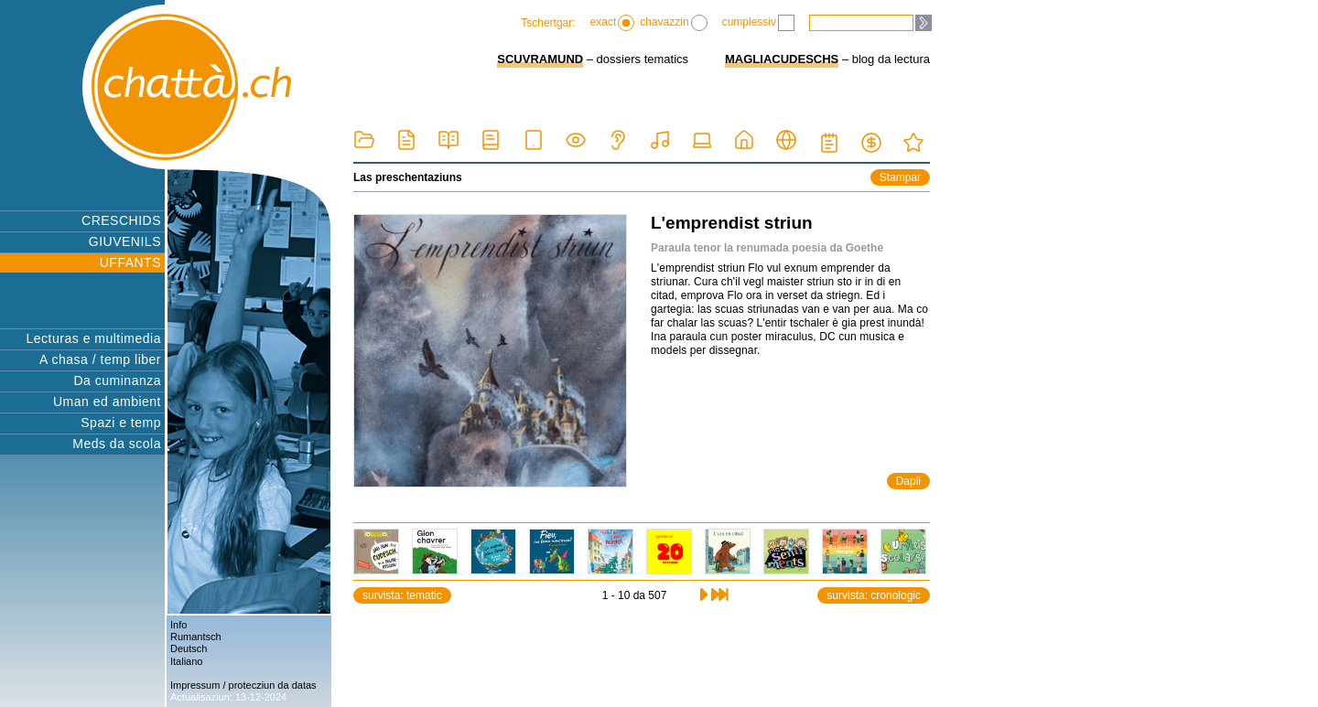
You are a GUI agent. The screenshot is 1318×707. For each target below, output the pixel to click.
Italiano (186, 661)
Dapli (908, 481)
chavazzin (673, 23)
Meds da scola (116, 443)
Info (178, 624)
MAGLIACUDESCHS (781, 59)
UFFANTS (130, 262)
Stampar (900, 177)
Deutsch (188, 648)
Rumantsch (195, 636)
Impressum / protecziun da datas (243, 685)
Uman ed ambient (107, 401)
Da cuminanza (118, 380)
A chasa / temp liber (100, 359)
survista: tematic (402, 595)
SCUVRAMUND (540, 59)
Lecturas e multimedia (94, 338)
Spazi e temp (121, 422)
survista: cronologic (873, 595)
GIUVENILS (125, 241)
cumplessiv (758, 23)
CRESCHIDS (121, 220)
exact (612, 23)
